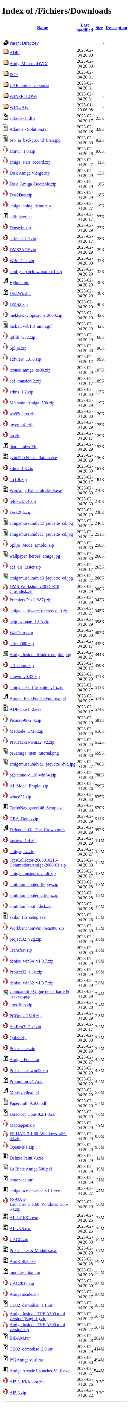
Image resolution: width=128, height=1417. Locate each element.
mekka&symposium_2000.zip (36, 315)
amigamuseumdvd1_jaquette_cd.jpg (41, 534)
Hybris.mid (19, 282)
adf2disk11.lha (22, 118)
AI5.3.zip (18, 1392)
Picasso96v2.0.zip (25, 720)
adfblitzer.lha (21, 217)
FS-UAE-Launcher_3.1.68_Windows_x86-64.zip (39, 1204)
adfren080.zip (22, 643)
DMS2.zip (19, 304)
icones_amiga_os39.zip (30, 370)
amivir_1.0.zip (22, 151)
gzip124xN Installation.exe (33, 457)
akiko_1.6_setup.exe (28, 917)
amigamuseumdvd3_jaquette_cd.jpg (41, 578)
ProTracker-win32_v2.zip (32, 742)
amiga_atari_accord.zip (30, 162)
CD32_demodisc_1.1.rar (31, 1305)
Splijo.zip (18, 348)
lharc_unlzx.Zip (23, 446)
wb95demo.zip (23, 414)
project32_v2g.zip (25, 939)
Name (42, 27)
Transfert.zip (21, 950)
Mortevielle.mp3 (24, 1092)
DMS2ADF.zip (23, 249)
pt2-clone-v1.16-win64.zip (33, 775)
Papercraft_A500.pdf (28, 1103)
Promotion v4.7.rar (26, 1081)
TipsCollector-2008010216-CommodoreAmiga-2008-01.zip (38, 862)
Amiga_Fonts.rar (24, 1059)
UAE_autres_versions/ (29, 85)
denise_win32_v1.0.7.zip (31, 983)
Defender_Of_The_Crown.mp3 (37, 829)
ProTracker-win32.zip (29, 1070)
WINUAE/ (19, 107)
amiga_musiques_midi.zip (33, 873)
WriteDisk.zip (22, 260)
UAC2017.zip (22, 1283)
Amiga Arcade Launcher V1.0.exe (39, 1371)
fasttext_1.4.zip (23, 840)
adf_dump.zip (22, 665)
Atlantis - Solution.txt (29, 129)
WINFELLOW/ (23, 96)
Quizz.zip (18, 1037)
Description (116, 27)
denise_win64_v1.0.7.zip (31, 961)
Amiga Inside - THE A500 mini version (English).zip (37, 1316)
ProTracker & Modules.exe (33, 1250)
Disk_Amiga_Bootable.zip (33, 184)
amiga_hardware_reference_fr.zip (39, 610)
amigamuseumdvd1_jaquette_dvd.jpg (42, 764)
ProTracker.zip (22, 1048)
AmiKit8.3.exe (23, 1261)
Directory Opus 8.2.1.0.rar (33, 1114)
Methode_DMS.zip (26, 731)
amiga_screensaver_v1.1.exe (35, 1191)
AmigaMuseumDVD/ (29, 63)
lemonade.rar (21, 1180)
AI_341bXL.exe (24, 1217)
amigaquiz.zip (22, 851)
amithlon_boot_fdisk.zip (31, 906)
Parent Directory (24, 43)
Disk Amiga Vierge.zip (30, 173)
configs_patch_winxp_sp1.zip (36, 271)
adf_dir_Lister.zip (25, 567)
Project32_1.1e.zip (26, 972)
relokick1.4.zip (23, 501)
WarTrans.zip (21, 632)
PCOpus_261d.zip (26, 1015)
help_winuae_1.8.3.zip (29, 621)
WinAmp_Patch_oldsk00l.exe (36, 490)
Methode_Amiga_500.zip (32, 403)
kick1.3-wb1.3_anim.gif (31, 326)
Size (99, 27)
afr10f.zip (18, 479)
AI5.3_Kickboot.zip (27, 1382)
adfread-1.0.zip (23, 238)
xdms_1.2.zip (21, 392)
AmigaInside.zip (24, 1294)
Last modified (84, 27)
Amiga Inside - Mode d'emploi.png (40, 654)
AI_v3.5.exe (20, 1228)
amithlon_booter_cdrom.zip (34, 895)
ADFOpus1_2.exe (25, 709)
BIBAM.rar (20, 1338)
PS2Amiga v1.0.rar (26, 1360)
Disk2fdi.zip (20, 512)
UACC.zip (19, 1239)
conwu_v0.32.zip (25, 676)
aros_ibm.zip (21, 1004)
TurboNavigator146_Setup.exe (36, 807)
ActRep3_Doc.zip (25, 1026)
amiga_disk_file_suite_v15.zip (36, 687)
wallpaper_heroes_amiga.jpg (35, 556)
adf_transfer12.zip (26, 381)
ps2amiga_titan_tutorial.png (34, 753)
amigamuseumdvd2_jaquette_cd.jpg (41, 523)
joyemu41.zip (22, 424)
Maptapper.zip (22, 1125)
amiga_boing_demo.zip (30, 206)
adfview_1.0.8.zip (25, 359)
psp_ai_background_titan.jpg (35, 140)
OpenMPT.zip (22, 1147)
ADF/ (14, 52)
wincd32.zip (20, 797)
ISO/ (14, 74)
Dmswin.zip (20, 227)
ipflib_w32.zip (22, 337)
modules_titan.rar (25, 1272)
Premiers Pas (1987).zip (30, 600)
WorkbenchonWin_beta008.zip (37, 928)
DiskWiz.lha (20, 293)
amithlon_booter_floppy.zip (34, 884)
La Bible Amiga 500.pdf (31, 1169)
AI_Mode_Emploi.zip (29, 786)
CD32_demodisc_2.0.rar (31, 1349)
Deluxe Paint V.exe (26, 1158)
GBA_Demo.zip (24, 818)
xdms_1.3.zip (21, 468)
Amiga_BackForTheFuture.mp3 (38, 698)
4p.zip (15, 435)
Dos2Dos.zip (21, 195)
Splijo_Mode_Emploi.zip (32, 545)
